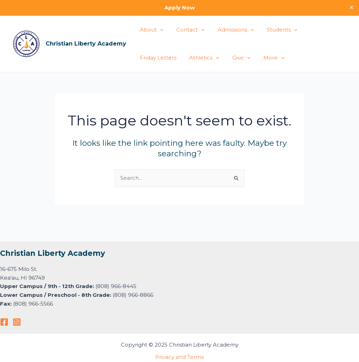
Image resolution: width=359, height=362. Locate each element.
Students (273, 30)
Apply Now (179, 7)
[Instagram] (17, 322)
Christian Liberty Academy (86, 43)
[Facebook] (4, 322)
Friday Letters (317, 29)
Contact (186, 30)
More (217, 58)
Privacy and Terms (179, 357)
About (150, 30)
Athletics (153, 58)
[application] (158, 30)
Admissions (229, 30)
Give (188, 58)
